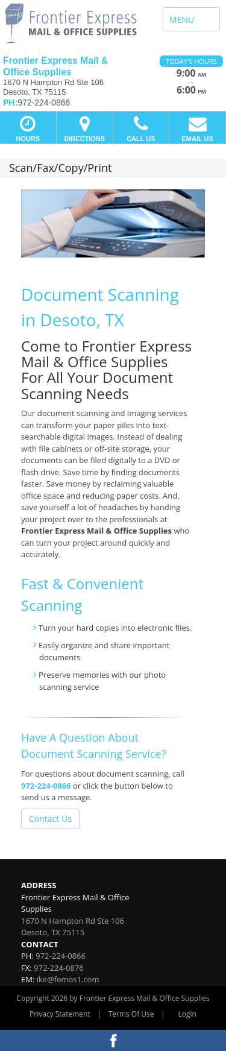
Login (187, 1014)
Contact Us (50, 818)
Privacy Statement (60, 1014)
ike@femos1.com (68, 979)
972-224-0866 (46, 785)
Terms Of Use (131, 1014)
